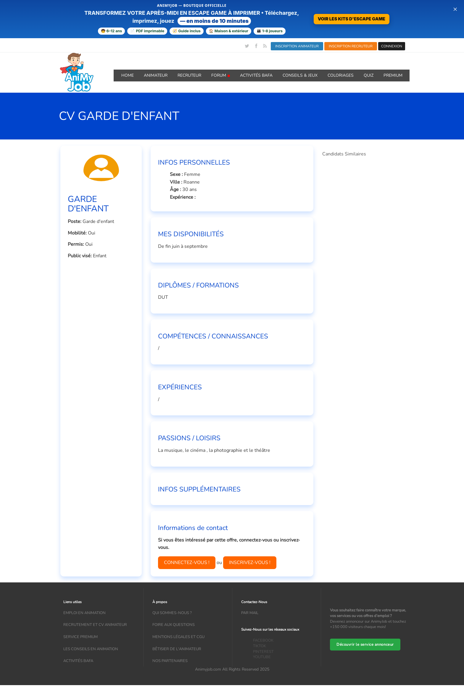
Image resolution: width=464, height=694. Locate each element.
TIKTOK (259, 646)
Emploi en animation (84, 613)
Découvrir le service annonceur (365, 644)
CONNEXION (391, 46)
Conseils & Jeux (300, 75)
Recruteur (189, 75)
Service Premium (80, 637)
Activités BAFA (256, 75)
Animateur (155, 75)
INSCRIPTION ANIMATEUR (297, 46)
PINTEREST (263, 651)
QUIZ (368, 75)
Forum (220, 75)
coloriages (341, 75)
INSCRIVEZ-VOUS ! (249, 562)
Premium (393, 75)
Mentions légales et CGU (178, 637)
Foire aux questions (173, 624)
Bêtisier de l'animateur (176, 649)
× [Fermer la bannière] (455, 9)
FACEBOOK (263, 640)
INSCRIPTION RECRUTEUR (351, 46)
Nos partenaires (170, 661)
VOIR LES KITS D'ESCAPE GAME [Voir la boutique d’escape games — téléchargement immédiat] (351, 18)
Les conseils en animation (90, 649)
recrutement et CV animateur (95, 624)
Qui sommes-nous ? (172, 613)
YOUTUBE (262, 657)
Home (127, 75)
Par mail (249, 613)
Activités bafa (78, 661)
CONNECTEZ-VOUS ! (187, 562)
